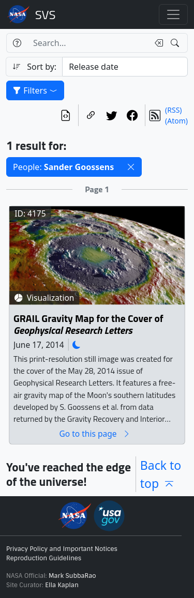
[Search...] (88, 43)
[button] (131, 167)
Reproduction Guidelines (43, 558)
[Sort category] (125, 66)
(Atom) (176, 121)
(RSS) (173, 110)
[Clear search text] (156, 43)
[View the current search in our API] (65, 115)
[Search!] (176, 43)
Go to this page (94, 433)
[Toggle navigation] (173, 14)
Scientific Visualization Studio (45, 14)
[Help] (16, 43)
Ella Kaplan (62, 585)
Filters (35, 90)
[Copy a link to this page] (91, 115)
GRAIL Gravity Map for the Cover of (88, 325)
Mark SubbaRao (72, 576)
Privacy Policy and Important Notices (61, 549)
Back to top (161, 474)
